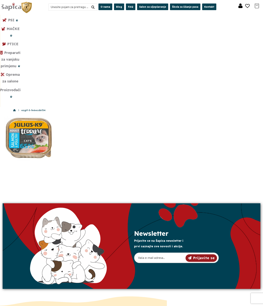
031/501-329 (89, 249)
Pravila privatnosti (152, 254)
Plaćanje (145, 265)
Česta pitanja (148, 271)
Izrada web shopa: (226, 303)
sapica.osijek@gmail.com (98, 262)
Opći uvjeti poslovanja (155, 249)
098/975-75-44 (90, 255)
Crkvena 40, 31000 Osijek (99, 268)
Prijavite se (201, 176)
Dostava (145, 260)
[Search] (93, 7)
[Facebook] (28, 280)
